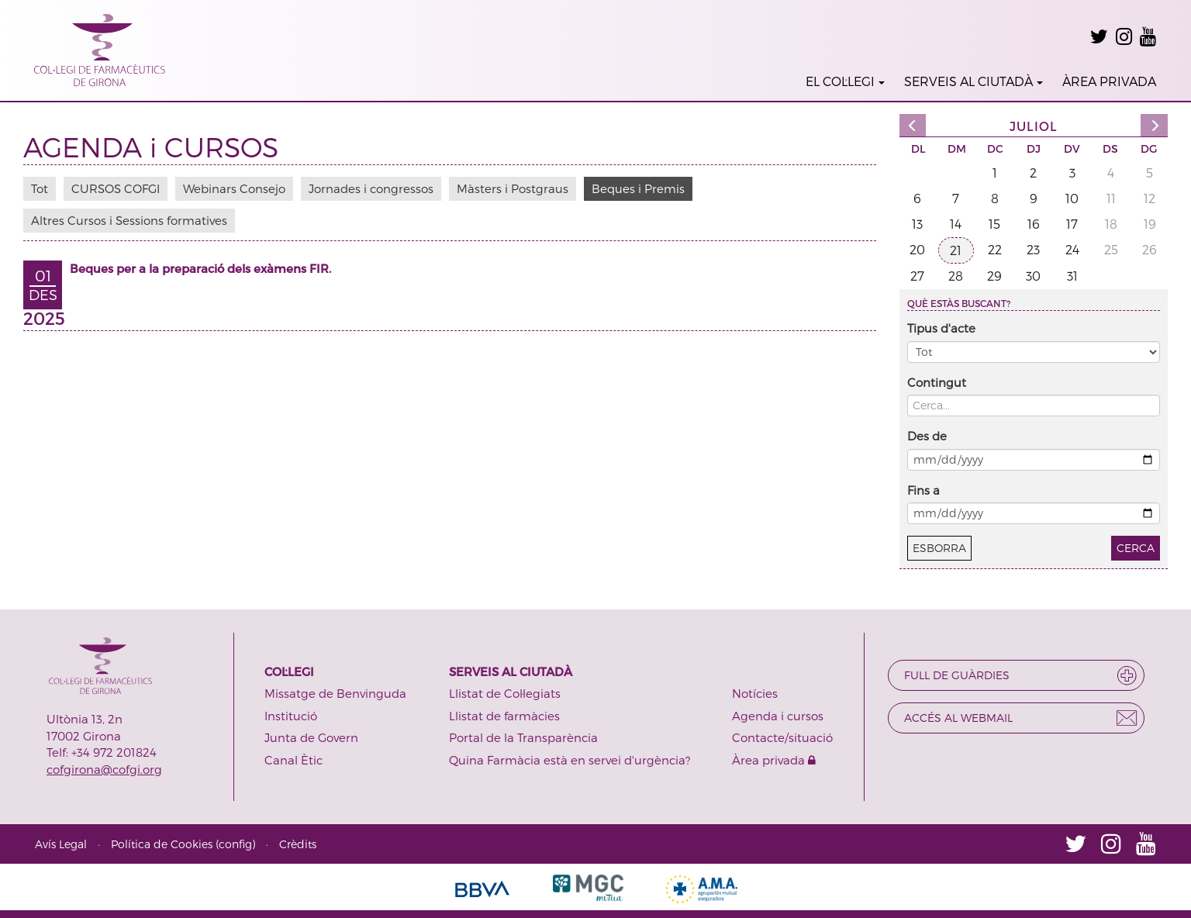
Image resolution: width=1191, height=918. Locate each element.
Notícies (755, 693)
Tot (39, 188)
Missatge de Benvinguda (335, 693)
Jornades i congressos (371, 188)
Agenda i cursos (777, 716)
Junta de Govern (311, 737)
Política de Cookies (161, 844)
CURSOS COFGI (115, 188)
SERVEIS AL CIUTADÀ (973, 81)
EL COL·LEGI (845, 81)
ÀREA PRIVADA (1109, 81)
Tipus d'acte (941, 328)
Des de (927, 436)
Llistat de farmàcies (504, 716)
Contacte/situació (782, 737)
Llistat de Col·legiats (505, 693)
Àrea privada (774, 760)
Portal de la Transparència (523, 737)
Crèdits (297, 844)
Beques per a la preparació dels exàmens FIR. (200, 268)
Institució (290, 716)
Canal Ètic (293, 760)
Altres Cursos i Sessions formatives (129, 220)
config (235, 844)
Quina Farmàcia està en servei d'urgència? (569, 760)
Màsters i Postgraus (512, 188)
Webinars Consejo (234, 188)
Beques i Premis (638, 188)
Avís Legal (61, 844)
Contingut (936, 382)
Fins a (923, 490)
